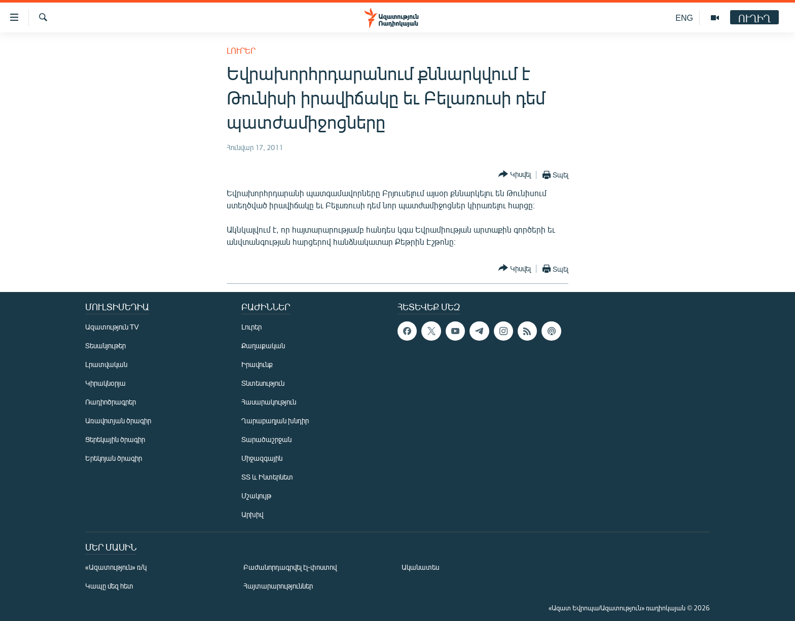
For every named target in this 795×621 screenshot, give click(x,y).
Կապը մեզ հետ (109, 585)
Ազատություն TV (112, 326)
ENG (684, 17)
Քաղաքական (263, 345)
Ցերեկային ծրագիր (115, 439)
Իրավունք (257, 364)
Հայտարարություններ (278, 585)
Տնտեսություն (262, 383)
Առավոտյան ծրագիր (118, 420)
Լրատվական (106, 364)
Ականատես (420, 567)
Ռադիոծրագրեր (110, 401)
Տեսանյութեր (105, 345)
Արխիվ (252, 514)
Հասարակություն (268, 401)
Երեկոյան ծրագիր (113, 458)
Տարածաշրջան (266, 439)
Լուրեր (241, 50)
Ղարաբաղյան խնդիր (275, 420)
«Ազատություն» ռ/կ (116, 567)
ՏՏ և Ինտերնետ (267, 476)
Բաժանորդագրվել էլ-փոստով (290, 567)
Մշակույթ (256, 495)
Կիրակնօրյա (105, 383)
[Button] (514, 174)
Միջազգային (261, 458)
